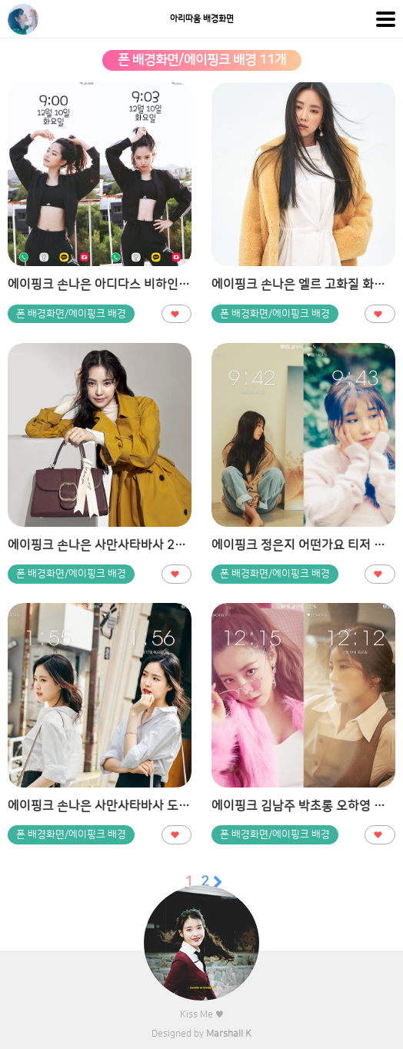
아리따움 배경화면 (202, 19)
